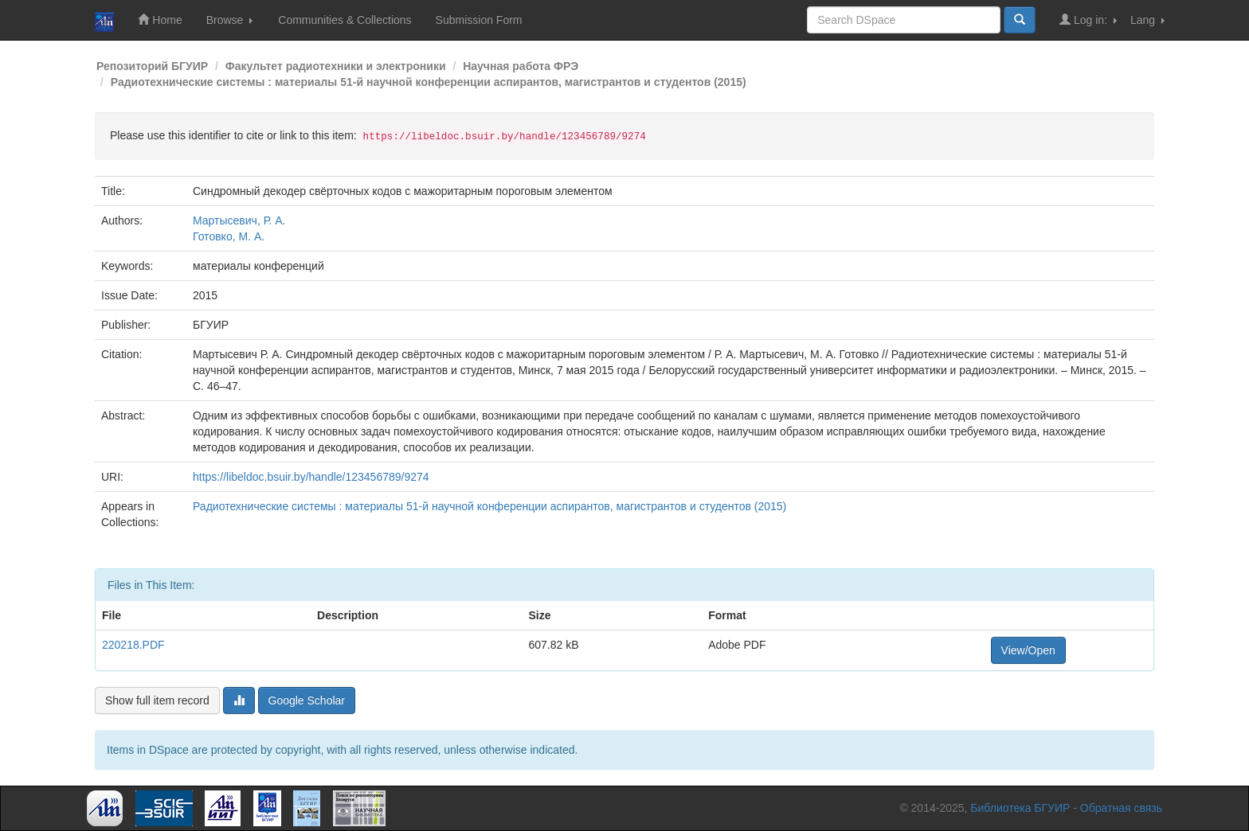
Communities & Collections (344, 20)
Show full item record (157, 700)
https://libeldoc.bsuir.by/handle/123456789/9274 (311, 476)
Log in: (1088, 19)
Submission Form (479, 20)
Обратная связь (1121, 808)
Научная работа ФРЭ (520, 66)
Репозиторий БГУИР (152, 66)
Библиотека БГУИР (1020, 808)
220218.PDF (133, 644)
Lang (1147, 20)
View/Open (1028, 650)
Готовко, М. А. (228, 236)
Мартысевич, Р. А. (239, 220)
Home (160, 19)
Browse (229, 20)
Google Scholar (307, 700)
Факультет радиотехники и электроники (335, 66)
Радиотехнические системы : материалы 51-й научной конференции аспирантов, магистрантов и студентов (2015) (428, 82)
